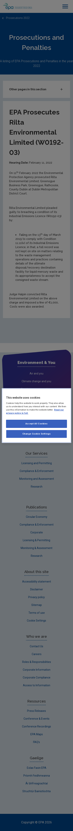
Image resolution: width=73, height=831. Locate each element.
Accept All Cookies (36, 423)
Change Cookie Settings (36, 433)
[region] (36, 415)
